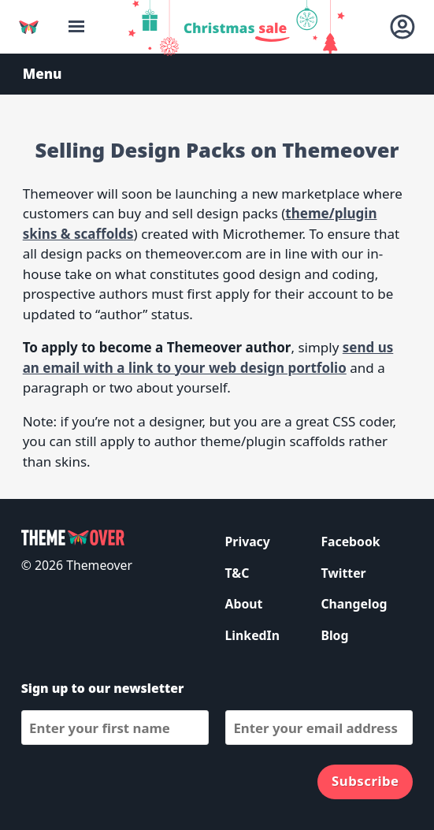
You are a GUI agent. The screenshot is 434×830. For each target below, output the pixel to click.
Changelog (354, 603)
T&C (237, 573)
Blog (334, 635)
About (244, 603)
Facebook (350, 541)
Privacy (247, 541)
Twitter (343, 573)
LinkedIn (252, 635)
